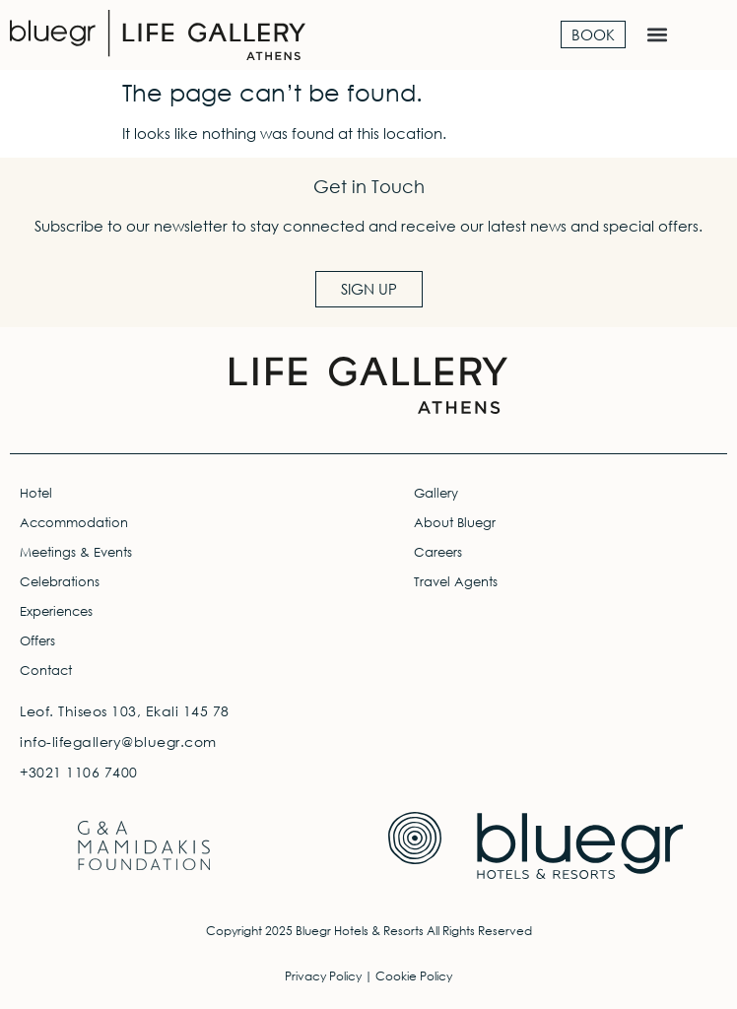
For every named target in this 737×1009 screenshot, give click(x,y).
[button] (656, 35)
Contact (46, 670)
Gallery (436, 493)
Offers (37, 641)
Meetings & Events (76, 552)
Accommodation (74, 522)
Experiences (56, 611)
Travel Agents (456, 581)
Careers (438, 552)
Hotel (36, 493)
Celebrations (60, 581)
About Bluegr (455, 522)
